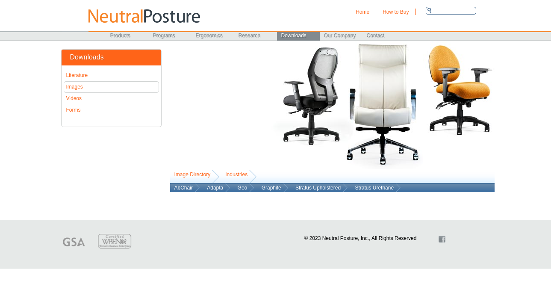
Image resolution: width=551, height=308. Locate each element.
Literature (77, 75)
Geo (243, 188)
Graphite (271, 188)
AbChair (183, 188)
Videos (74, 98)
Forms (73, 110)
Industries (236, 175)
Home (362, 12)
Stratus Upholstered (318, 188)
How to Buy (396, 12)
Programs (164, 35)
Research (249, 35)
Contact (375, 35)
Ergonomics (209, 35)
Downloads (293, 35)
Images (74, 87)
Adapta (215, 188)
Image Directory (192, 175)
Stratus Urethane (374, 188)
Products (120, 35)
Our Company (340, 35)
